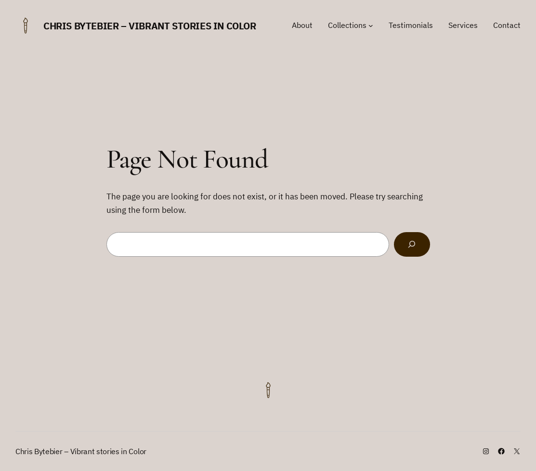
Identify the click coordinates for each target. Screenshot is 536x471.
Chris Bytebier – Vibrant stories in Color (149, 25)
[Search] (412, 244)
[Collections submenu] (370, 25)
